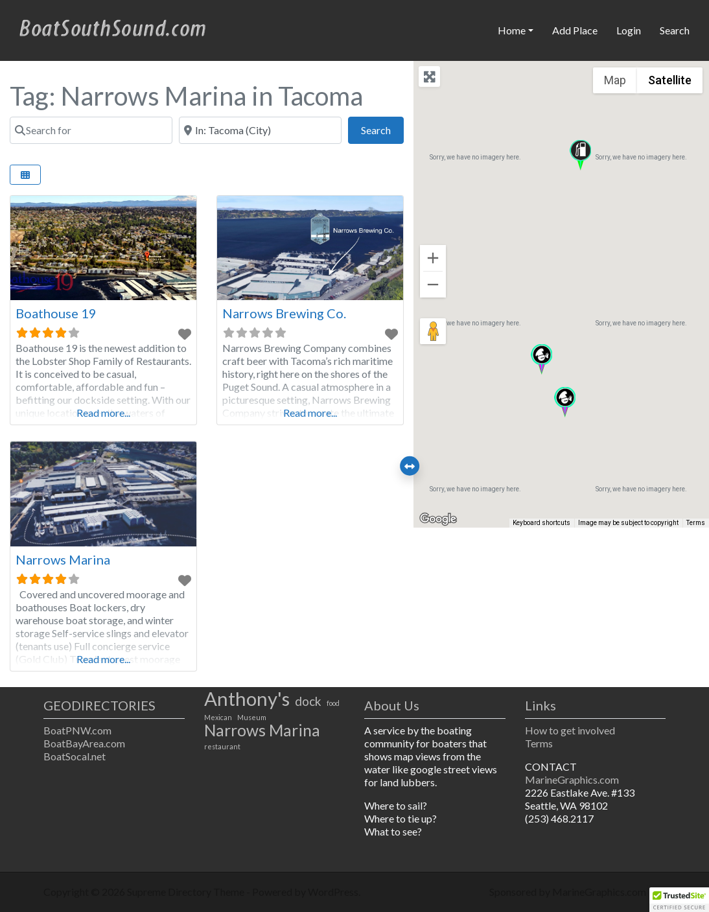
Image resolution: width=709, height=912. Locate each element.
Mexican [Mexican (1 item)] (218, 717)
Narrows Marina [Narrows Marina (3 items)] (262, 730)
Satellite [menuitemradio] (670, 80)
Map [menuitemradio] (615, 80)
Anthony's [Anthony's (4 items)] (247, 698)
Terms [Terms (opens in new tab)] (695, 522)
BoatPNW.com (77, 730)
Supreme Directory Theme (186, 891)
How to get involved (570, 730)
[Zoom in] (433, 258)
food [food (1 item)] (333, 703)
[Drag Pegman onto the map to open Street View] (433, 331)
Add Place (575, 30)
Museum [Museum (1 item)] (251, 717)
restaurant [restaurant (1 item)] (222, 746)
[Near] (260, 130)
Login (628, 30)
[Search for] (91, 130)
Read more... (103, 412)
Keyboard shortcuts (541, 522)
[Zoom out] (433, 285)
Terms (539, 743)
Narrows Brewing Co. (284, 313)
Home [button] (512, 30)
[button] (580, 155)
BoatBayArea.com (84, 743)
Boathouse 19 (56, 313)
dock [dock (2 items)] (308, 701)
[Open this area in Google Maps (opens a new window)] (438, 519)
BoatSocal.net (74, 756)
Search (675, 30)
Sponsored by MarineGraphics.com (567, 891)
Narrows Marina (63, 559)
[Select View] (25, 175)
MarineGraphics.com (572, 779)
